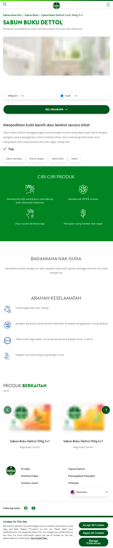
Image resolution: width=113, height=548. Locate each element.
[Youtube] (33, 508)
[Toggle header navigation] (108, 4)
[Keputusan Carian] (4, 4)
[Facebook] (25, 508)
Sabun (74, 158)
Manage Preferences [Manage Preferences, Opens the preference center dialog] (93, 542)
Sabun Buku (32, 15)
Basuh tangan (37, 158)
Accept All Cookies (93, 525)
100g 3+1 (12, 95)
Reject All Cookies (93, 533)
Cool (67, 95)
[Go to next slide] (106, 410)
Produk (25, 468)
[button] (89, 492)
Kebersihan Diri (12, 15)
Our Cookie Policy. (39, 538)
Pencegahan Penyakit (81, 475)
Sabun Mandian (14, 158)
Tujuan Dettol (76, 468)
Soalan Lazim (29, 482)
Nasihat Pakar (30, 475)
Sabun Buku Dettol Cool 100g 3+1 (62, 15)
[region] (56, 532)
